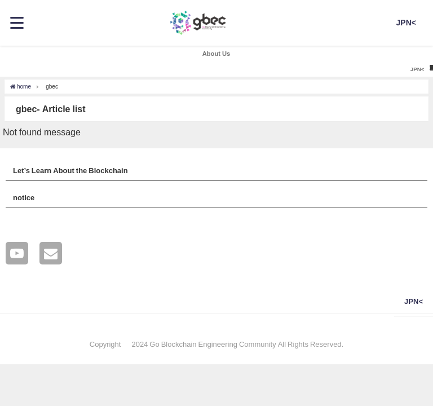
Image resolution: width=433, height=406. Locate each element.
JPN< (406, 23)
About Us (216, 53)
